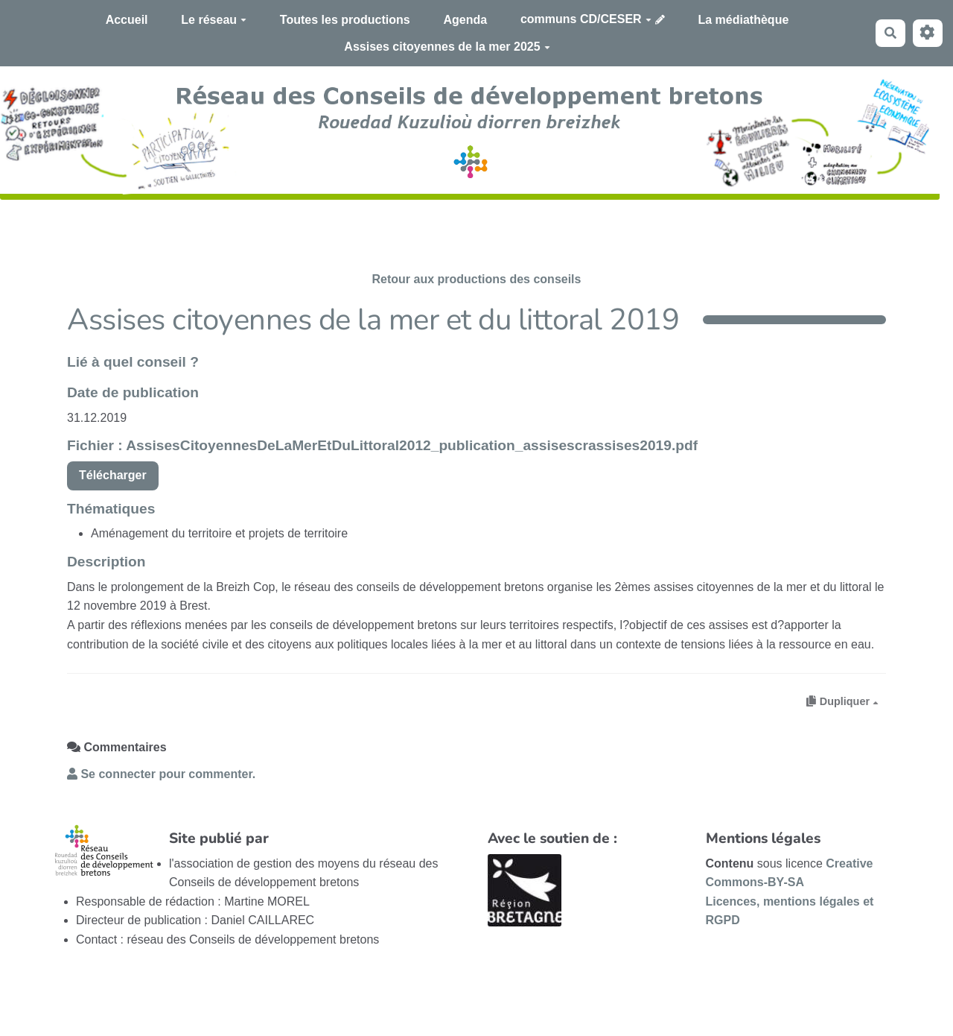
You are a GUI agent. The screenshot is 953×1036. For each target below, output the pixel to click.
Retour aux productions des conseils (476, 279)
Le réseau (213, 19)
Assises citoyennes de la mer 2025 (446, 46)
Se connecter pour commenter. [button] (161, 774)
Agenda (465, 19)
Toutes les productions (345, 19)
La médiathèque (743, 19)
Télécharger (113, 475)
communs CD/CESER (585, 19)
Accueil (127, 19)
